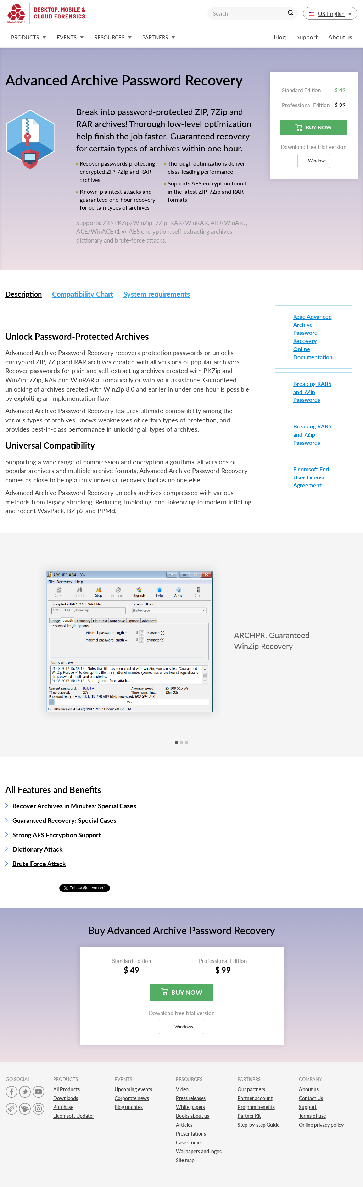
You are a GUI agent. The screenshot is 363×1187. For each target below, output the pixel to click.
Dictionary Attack (37, 849)
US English (330, 13)
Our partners (251, 1089)
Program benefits (256, 1107)
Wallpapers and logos (199, 1151)
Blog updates (129, 1107)
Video (182, 1089)
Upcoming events (133, 1089)
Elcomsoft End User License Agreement (311, 477)
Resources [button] (113, 37)
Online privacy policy (321, 1125)
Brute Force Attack (39, 863)
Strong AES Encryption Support (56, 835)
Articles (184, 1125)
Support (307, 37)
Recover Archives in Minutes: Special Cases (74, 806)
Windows (314, 160)
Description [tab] (23, 294)
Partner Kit (249, 1116)
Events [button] (70, 37)
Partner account (255, 1098)
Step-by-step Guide (258, 1125)
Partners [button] (158, 37)
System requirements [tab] (156, 294)
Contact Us (311, 1098)
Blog (280, 37)
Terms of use (312, 1116)
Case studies (189, 1142)
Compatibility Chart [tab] (82, 294)
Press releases (191, 1098)
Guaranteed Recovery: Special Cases (64, 820)
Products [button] (28, 37)
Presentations (191, 1134)
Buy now (313, 127)
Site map (185, 1160)
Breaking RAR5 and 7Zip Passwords (312, 391)
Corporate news (132, 1098)
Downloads (65, 1098)
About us (340, 37)
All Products (66, 1089)
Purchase (63, 1107)
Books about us (192, 1116)
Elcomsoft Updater (73, 1116)
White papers (190, 1107)
